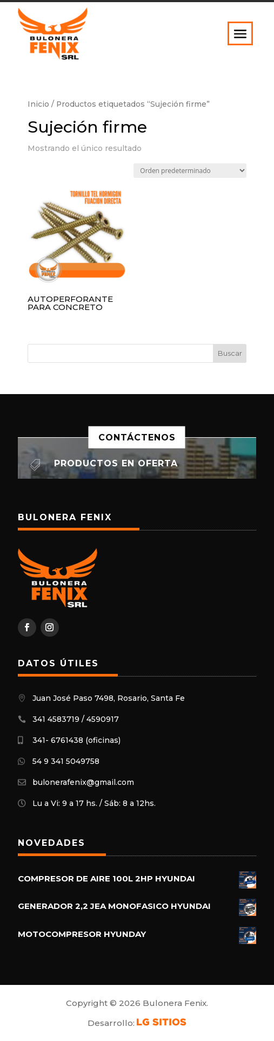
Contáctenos (137, 437)
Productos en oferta (116, 463)
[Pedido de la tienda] (189, 170)
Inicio (38, 104)
